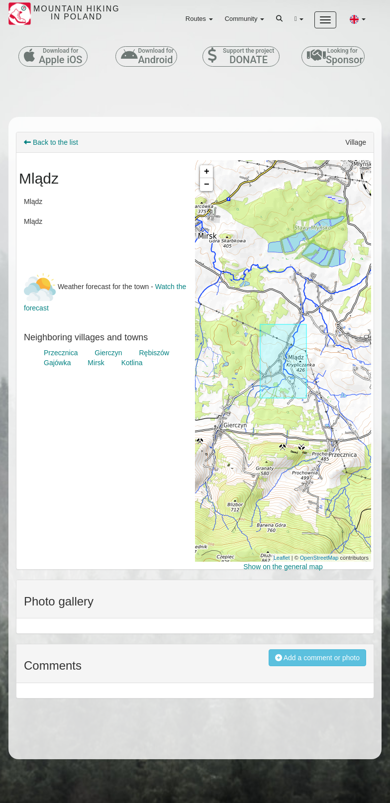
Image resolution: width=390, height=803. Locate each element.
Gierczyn (108, 353)
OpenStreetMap (319, 558)
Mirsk (96, 363)
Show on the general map (283, 567)
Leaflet (282, 558)
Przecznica (61, 353)
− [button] (206, 185)
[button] (358, 18)
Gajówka (57, 363)
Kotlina (132, 363)
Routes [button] (199, 18)
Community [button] (244, 18)
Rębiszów (154, 353)
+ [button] (206, 172)
